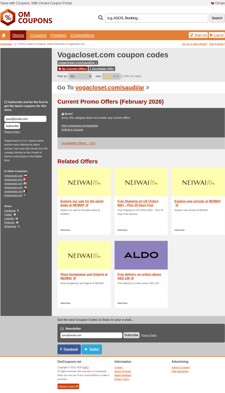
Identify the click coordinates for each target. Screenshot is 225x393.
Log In (217, 35)
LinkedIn (9, 218)
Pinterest (9, 222)
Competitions (82, 35)
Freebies (58, 35)
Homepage (6, 44)
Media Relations (123, 375)
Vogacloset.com (13, 175)
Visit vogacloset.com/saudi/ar (79, 125)
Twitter (8, 214)
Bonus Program (123, 371)
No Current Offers (72, 68)
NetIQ (85, 367)
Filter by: (62, 76)
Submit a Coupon (72, 129)
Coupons (38, 35)
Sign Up (198, 35)
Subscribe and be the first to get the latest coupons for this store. (26, 105)
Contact (119, 367)
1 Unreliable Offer (102, 68)
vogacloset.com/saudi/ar (77, 62)
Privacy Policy (12, 131)
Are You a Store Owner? (194, 44)
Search (217, 18)
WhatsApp (10, 226)
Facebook (10, 210)
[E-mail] (91, 335)
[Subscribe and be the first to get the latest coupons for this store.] (25, 119)
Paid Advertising (180, 371)
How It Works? (217, 44)
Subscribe (12, 126)
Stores (18, 35)
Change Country (68, 386)
